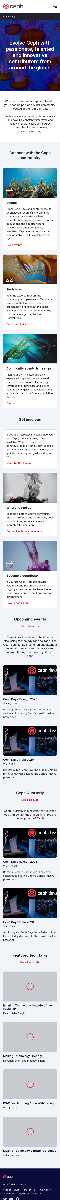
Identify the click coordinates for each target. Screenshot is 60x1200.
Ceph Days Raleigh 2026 (20, 699)
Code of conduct (11, 1190)
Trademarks (8, 1193)
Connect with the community (24, 531)
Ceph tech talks (16, 324)
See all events (30, 626)
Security (37, 1193)
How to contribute (17, 603)
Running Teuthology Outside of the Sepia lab (27, 1007)
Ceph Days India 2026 (18, 759)
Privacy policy (45, 1190)
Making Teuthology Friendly (22, 1056)
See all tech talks (30, 962)
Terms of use (29, 1190)
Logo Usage (23, 1193)
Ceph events (14, 244)
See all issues (30, 799)
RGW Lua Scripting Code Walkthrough (29, 1103)
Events (10, 403)
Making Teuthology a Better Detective (29, 1150)
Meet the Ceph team (18, 463)
